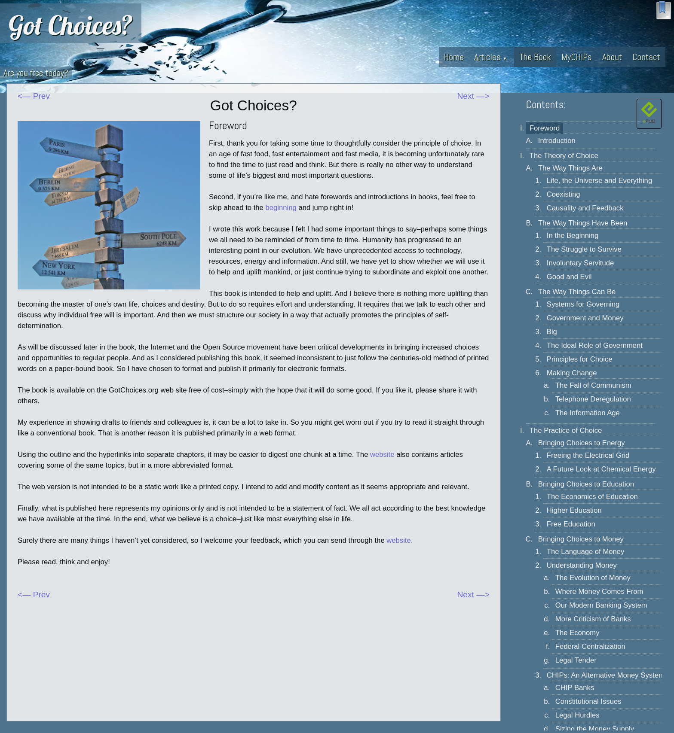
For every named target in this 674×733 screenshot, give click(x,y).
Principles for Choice (580, 359)
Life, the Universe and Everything (599, 180)
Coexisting (563, 194)
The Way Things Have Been (582, 223)
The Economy (577, 633)
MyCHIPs (576, 57)
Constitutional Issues (588, 701)
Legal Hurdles (577, 715)
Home (454, 57)
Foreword (545, 128)
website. (399, 540)
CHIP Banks (574, 688)
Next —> (473, 95)
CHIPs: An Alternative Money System (606, 675)
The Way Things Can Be (577, 292)
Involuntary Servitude (580, 263)
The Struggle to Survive (584, 249)
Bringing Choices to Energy (581, 443)
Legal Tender (576, 660)
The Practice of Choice (566, 430)
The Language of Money (586, 551)
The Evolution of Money (593, 578)
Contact (646, 57)
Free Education (571, 524)
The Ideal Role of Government (595, 345)
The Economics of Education (592, 497)
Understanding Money (582, 565)
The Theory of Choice (564, 156)
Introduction (557, 141)
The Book (535, 57)
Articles (490, 57)
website (382, 454)
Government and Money (585, 318)
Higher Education (574, 510)
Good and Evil (569, 277)
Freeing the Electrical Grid (588, 455)
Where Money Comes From (599, 591)
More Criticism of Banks (593, 619)
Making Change (572, 373)
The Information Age (587, 413)
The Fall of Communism (593, 385)
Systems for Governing (583, 304)
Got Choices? (71, 25)
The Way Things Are (570, 168)
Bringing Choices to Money (581, 539)
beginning (281, 208)
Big (552, 332)
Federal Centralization (590, 646)
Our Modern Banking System (601, 605)
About (612, 57)
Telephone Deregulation (593, 399)
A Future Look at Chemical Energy (601, 469)
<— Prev (34, 95)
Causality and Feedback (585, 208)
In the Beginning (572, 235)
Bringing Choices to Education (586, 484)
